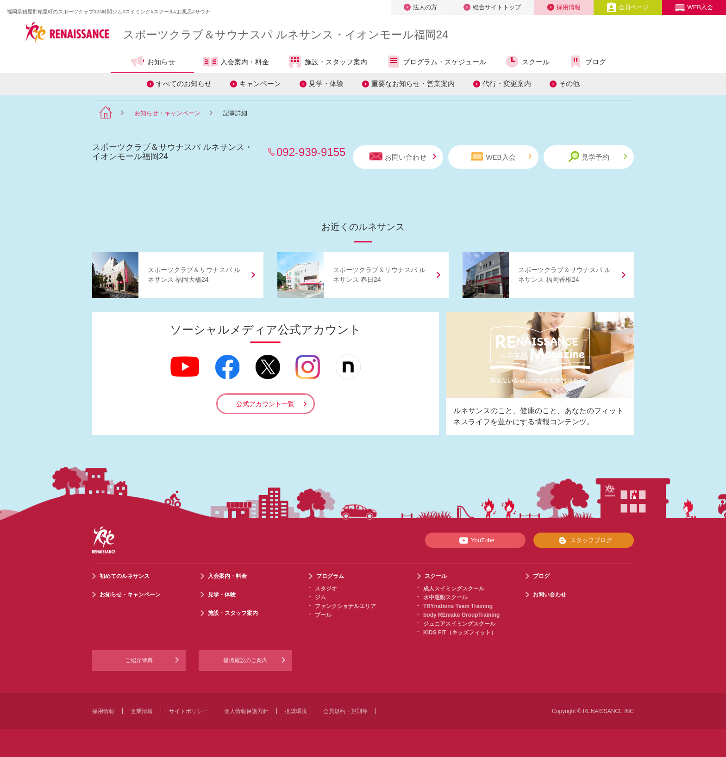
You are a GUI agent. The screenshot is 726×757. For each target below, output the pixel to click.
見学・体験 (326, 83)
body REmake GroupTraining (461, 615)
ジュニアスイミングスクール (459, 623)
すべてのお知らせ (184, 83)
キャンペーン (260, 83)
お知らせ (152, 62)
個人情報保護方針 (246, 711)
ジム (320, 597)
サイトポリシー (188, 711)
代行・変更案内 (506, 83)
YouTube (475, 540)
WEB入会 (694, 7)
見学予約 (597, 156)
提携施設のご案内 (245, 660)
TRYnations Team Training (458, 606)
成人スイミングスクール (453, 588)
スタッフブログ (583, 540)
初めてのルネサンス (125, 576)
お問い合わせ (402, 156)
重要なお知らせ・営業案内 (413, 83)
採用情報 (564, 7)
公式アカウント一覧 (265, 404)
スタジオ (326, 588)
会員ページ (628, 7)
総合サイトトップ (492, 7)
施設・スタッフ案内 (327, 62)
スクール (527, 62)
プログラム (330, 576)
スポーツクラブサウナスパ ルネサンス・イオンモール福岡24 (285, 34)
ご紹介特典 (139, 660)
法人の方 (420, 7)
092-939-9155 (310, 152)
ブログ (587, 62)
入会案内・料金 (236, 62)
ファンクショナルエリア (345, 606)
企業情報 (142, 711)
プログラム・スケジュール (436, 62)
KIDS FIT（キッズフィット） (459, 632)
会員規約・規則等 (345, 711)
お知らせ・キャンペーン (167, 113)
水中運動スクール (445, 597)
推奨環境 (296, 711)
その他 (569, 83)
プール (323, 615)
